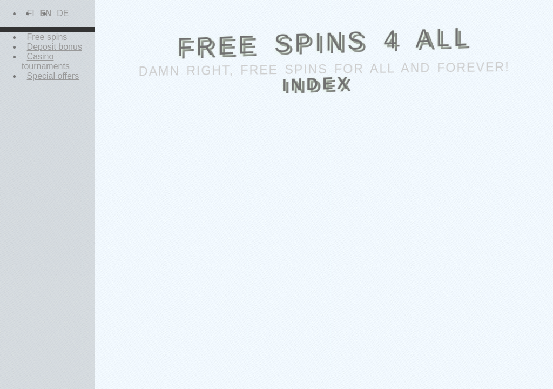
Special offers (53, 76)
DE (63, 13)
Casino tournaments (46, 61)
